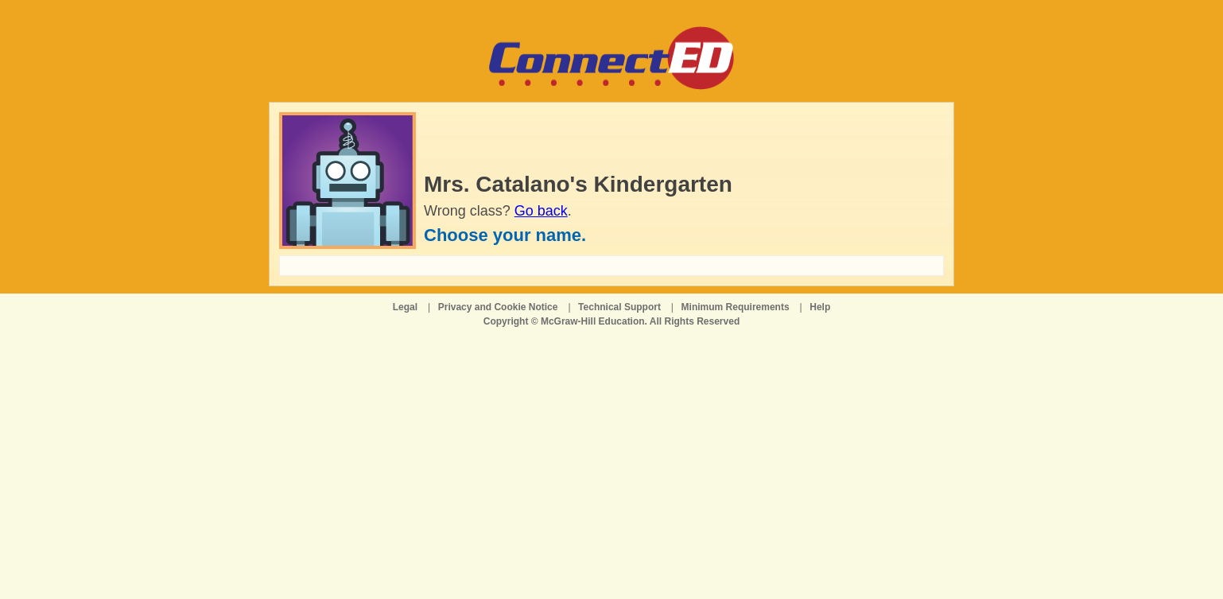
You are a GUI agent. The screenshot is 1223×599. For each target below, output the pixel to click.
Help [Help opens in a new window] (820, 307)
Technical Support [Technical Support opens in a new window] (619, 307)
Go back (541, 211)
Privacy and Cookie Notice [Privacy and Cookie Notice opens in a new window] (498, 307)
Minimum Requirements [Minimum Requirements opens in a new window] (735, 307)
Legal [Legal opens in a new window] (405, 307)
